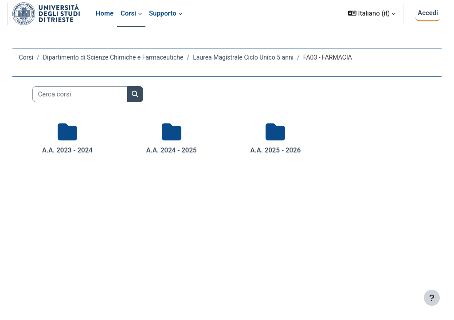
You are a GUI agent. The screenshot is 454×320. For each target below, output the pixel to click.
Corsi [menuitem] (128, 13)
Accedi (428, 13)
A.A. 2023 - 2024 (76, 150)
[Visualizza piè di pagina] (432, 298)
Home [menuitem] (105, 13)
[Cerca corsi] (92, 94)
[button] (371, 13)
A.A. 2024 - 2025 (174, 150)
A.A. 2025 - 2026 (272, 150)
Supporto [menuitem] (162, 13)
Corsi (38, 57)
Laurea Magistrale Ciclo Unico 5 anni (256, 57)
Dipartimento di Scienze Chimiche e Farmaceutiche (125, 57)
